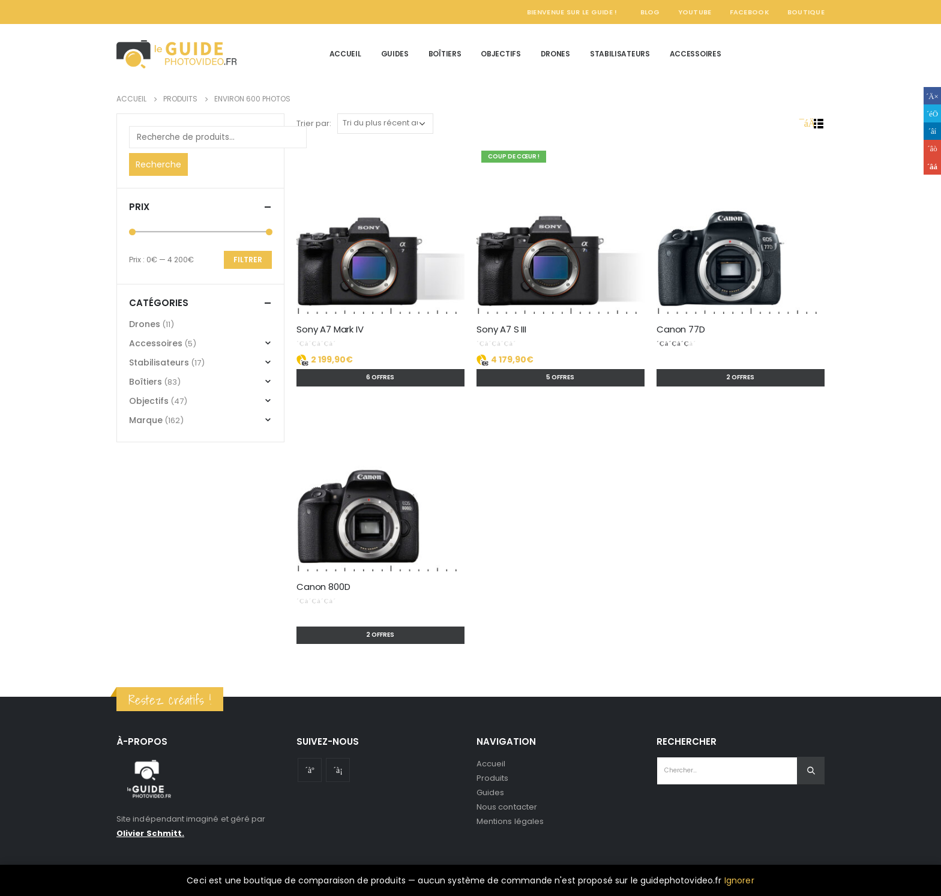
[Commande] (385, 123)
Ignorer (739, 880)
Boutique (806, 12)
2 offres (740, 377)
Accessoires (695, 54)
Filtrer (247, 259)
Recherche (158, 164)
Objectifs (500, 54)
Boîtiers (444, 54)
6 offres (380, 377)
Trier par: (313, 123)
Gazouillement (932, 113)
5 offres (560, 377)
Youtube (310, 770)
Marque (146, 420)
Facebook (749, 12)
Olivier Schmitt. (150, 833)
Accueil (345, 54)
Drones (555, 54)
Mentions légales (510, 821)
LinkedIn (932, 131)
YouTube (695, 12)
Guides (395, 54)
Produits (493, 778)
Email (932, 166)
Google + (932, 148)
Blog (650, 12)
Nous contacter (507, 807)
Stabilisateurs (620, 54)
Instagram (338, 770)
